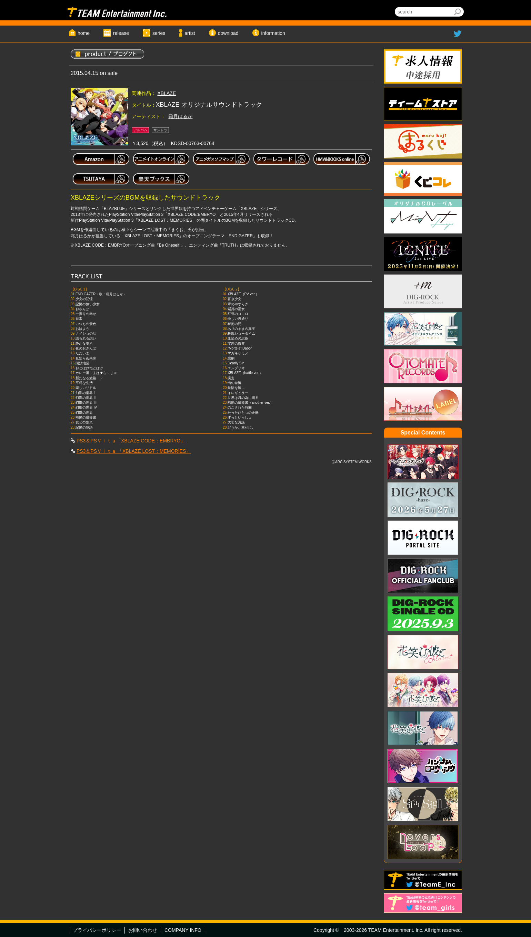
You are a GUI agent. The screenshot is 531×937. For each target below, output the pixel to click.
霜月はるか (180, 116)
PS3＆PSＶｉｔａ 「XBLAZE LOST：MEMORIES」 (134, 451)
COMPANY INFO (182, 930)
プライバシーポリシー (97, 930)
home (84, 33)
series (158, 33)
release (121, 33)
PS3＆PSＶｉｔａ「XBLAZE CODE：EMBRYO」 (131, 440)
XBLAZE (167, 93)
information (273, 33)
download (228, 33)
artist (189, 33)
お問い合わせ (142, 930)
